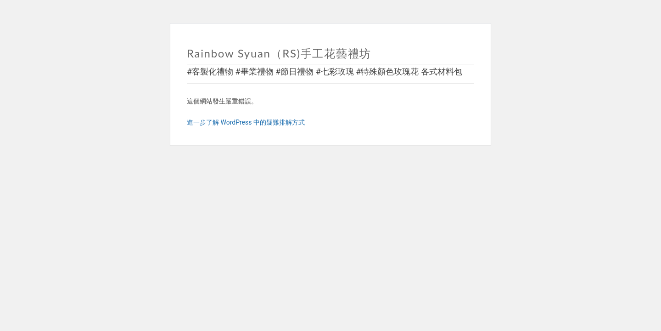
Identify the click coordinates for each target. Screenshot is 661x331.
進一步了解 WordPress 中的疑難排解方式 (246, 122)
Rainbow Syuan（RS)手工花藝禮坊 (279, 53)
